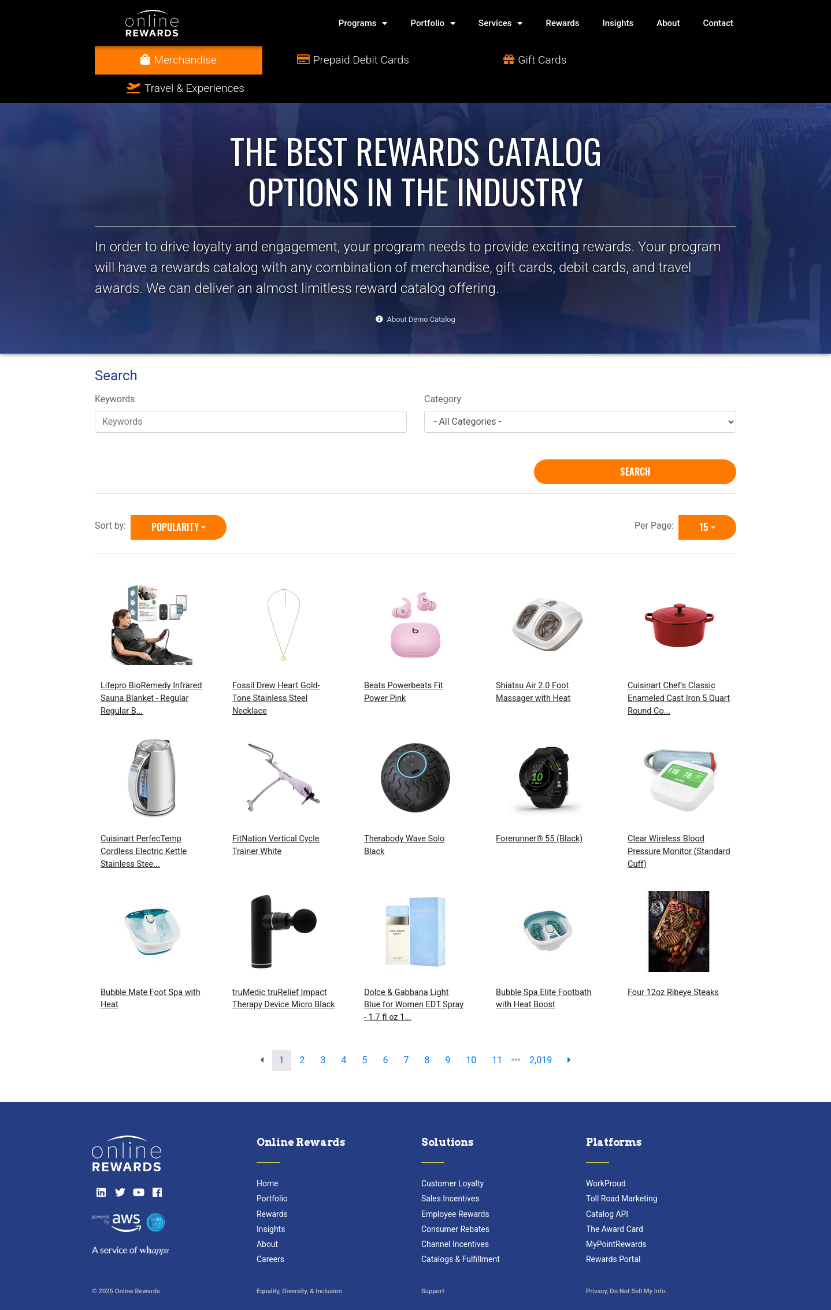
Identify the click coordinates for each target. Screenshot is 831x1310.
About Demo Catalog (421, 291)
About (668, 23)
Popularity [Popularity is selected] (175, 499)
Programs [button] (363, 23)
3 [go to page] (323, 1031)
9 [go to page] (447, 1031)
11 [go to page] (497, 1031)
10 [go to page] (471, 1031)
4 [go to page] (344, 1031)
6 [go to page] (385, 1031)
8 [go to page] (426, 1031)
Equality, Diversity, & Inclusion (299, 1263)
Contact (718, 23)
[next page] (569, 1032)
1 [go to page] (281, 1031)
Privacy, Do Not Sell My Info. (626, 1263)
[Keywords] (251, 393)
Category (442, 371)
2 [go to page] (302, 1031)
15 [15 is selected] (703, 499)
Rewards (562, 23)
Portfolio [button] (432, 23)
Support (432, 1263)
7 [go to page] (406, 1031)
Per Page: (656, 497)
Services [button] (500, 23)
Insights (618, 23)
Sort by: (113, 497)
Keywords (115, 371)
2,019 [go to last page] (540, 1031)
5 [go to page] (365, 1031)
